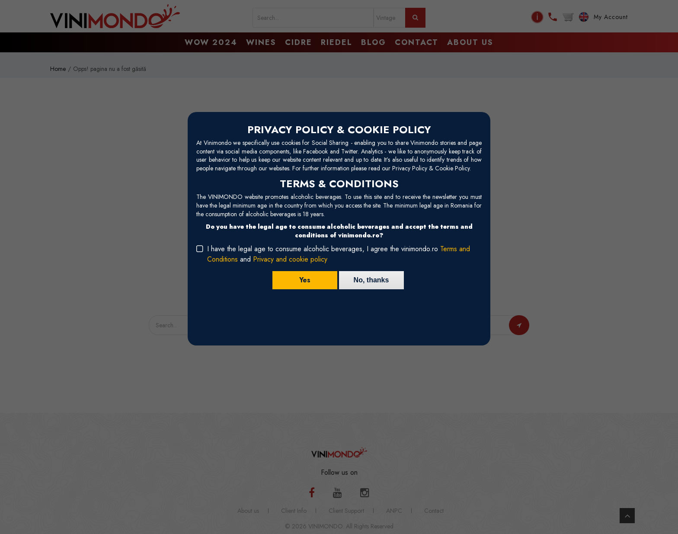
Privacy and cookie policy (290, 259)
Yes (304, 280)
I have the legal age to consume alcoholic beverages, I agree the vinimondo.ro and (338, 254)
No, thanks (371, 280)
